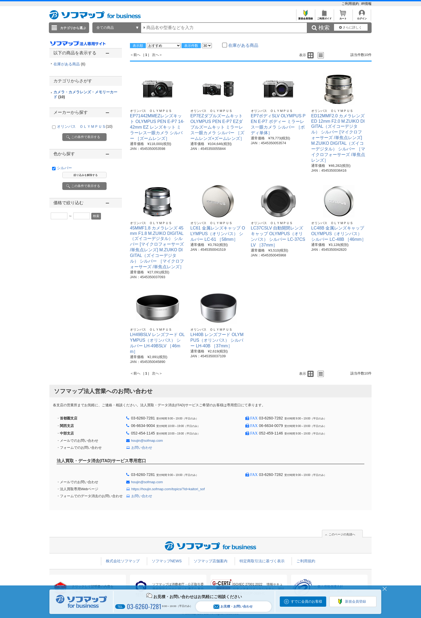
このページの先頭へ (342, 534)
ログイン (362, 17)
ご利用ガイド (324, 17)
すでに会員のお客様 (306, 601)
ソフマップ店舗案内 (210, 561)
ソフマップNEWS (167, 561)
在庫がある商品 (69, 64)
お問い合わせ (141, 448)
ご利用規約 (351, 4)
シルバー (64, 168)
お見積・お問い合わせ (233, 607)
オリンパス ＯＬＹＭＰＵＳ (84, 126)
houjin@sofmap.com (147, 441)
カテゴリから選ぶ (73, 28)
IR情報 (366, 4)
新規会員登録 (305, 17)
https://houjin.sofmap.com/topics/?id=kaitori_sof (168, 489)
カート (343, 17)
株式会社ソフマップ (123, 561)
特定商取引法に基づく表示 (262, 561)
